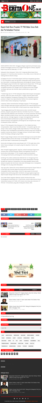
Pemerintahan (5, 343)
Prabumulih (4, 346)
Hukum (37, 335)
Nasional (4, 340)
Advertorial (9, 335)
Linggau (19, 338)
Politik (32, 343)
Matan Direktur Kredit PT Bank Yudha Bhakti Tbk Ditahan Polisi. (24, 299)
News (9, 340)
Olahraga (26, 340)
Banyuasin (16, 335)
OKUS (21, 340)
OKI (17, 340)
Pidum (26, 343)
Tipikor (25, 346)
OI (13, 340)
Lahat (14, 338)
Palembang (33, 340)
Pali (39, 340)
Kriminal (8, 338)
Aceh (3, 335)
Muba (32, 338)
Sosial (19, 346)
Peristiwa (20, 343)
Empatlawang (30, 335)
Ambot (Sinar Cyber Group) (31, 401)
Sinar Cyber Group (14, 401)
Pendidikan (13, 343)
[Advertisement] (21, 196)
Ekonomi (23, 335)
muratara (31, 346)
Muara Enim (26, 338)
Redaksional (12, 346)
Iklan (3, 338)
